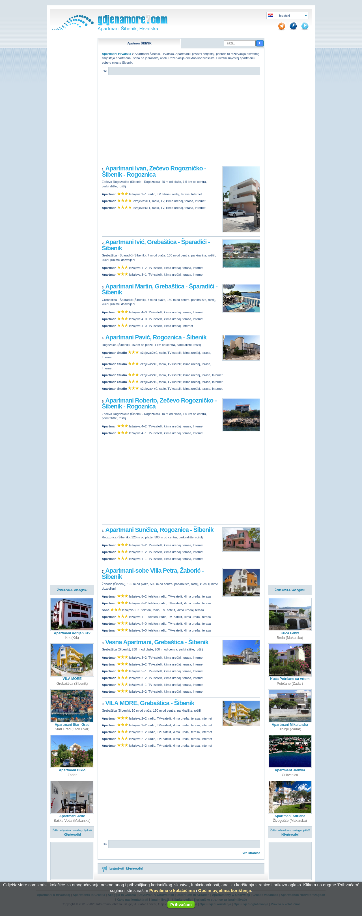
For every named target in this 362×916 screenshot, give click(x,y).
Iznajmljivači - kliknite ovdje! (122, 868)
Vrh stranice (251, 853)
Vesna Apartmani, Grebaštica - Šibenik (156, 642)
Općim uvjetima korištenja (224, 890)
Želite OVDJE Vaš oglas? (72, 587)
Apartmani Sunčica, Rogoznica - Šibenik (159, 529)
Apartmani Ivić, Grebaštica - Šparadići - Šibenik (156, 245)
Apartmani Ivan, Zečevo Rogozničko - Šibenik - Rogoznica (154, 171)
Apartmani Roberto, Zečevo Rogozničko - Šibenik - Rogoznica (159, 403)
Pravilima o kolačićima (172, 890)
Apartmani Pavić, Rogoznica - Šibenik (155, 337)
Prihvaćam (181, 904)
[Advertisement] (181, 120)
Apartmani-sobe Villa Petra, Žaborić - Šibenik (153, 573)
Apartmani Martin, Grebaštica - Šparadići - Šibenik (159, 289)
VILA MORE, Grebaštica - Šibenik (149, 703)
